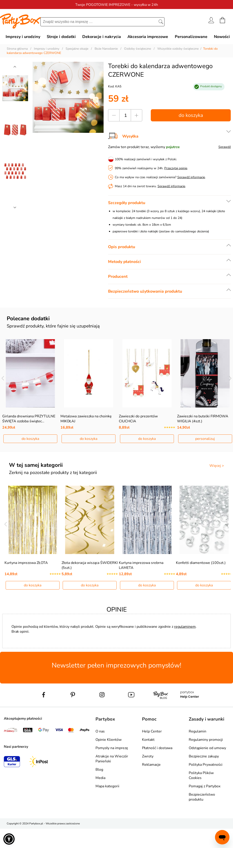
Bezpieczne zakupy (204, 756)
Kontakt (148, 739)
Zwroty (147, 756)
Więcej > (216, 465)
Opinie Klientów (108, 739)
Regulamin (197, 731)
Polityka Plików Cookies (201, 775)
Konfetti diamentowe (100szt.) (201, 562)
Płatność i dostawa (157, 748)
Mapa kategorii (107, 786)
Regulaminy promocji (206, 739)
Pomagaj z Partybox (204, 786)
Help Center (152, 731)
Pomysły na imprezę (111, 748)
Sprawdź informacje (191, 177)
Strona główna (17, 49)
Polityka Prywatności (205, 764)
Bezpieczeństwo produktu (202, 797)
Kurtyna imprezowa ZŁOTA (26, 562)
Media (100, 777)
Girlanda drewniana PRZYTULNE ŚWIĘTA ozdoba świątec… (28, 419)
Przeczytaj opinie (175, 168)
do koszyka (191, 115)
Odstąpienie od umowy (207, 748)
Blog (99, 769)
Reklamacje (151, 764)
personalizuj (205, 438)
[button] (8, 839)
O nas (100, 731)
